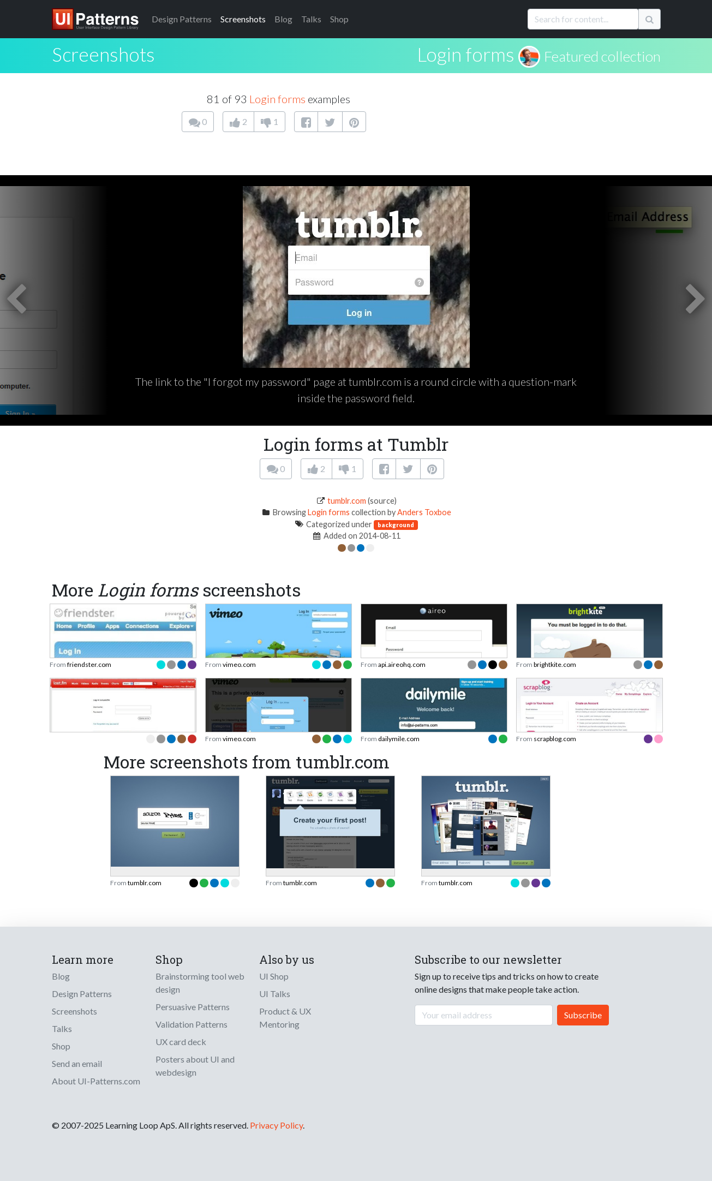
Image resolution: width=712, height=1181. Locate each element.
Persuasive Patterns (192, 1006)
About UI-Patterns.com (96, 1081)
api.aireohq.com (402, 664)
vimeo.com (239, 664)
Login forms (465, 54)
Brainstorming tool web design (199, 982)
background (396, 524)
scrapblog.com (555, 739)
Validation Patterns (191, 1024)
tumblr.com (346, 500)
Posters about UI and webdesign (195, 1065)
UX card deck (180, 1041)
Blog (283, 19)
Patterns (182, 19)
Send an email (77, 1063)
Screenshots (243, 19)
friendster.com (89, 664)
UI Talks (274, 993)
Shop (339, 19)
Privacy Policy (276, 1125)
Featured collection (602, 56)
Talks (311, 19)
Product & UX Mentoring (285, 1017)
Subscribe (583, 1015)
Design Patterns (82, 993)
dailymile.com (399, 739)
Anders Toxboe (424, 512)
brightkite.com (555, 664)
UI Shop (274, 976)
